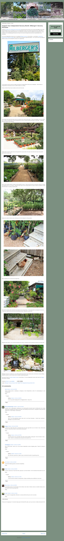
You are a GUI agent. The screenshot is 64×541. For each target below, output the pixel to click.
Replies (7, 396)
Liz (5, 462)
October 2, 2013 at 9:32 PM (13, 426)
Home (4, 19)
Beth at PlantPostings (9, 406)
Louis (6, 493)
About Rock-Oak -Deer (13, 19)
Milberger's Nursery (23, 36)
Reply (6, 393)
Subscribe (55, 33)
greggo (6, 426)
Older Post (43, 533)
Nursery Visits (14, 382)
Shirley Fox (8, 381)
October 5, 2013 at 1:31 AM (12, 493)
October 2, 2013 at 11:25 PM (15, 444)
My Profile (22, 19)
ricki (6, 389)
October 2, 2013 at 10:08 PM (16, 398)
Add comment (5, 499)
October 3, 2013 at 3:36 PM (12, 485)
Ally (5, 485)
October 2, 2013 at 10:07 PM (16, 435)
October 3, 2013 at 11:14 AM (16, 453)
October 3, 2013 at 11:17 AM (16, 476)
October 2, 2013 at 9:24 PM (18, 406)
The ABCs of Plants (42, 19)
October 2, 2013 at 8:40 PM (12, 389)
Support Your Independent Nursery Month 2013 (26, 382)
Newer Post (4, 533)
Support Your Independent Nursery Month (13, 29)
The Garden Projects (31, 19)
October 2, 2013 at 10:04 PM (16, 416)
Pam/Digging (7, 444)
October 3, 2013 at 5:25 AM (11, 462)
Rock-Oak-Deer (32, 5)
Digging (42, 377)
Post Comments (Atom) (26, 537)
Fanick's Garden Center (14, 377)
